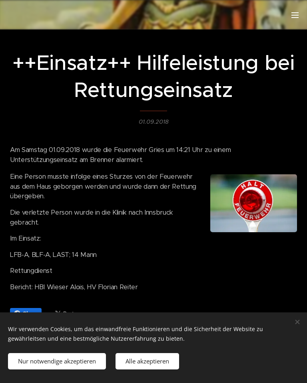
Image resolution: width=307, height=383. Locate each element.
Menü (295, 15)
